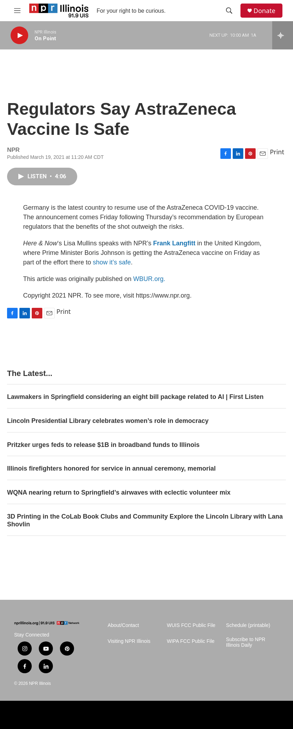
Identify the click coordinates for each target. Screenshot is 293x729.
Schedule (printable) (248, 625)
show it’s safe (112, 262)
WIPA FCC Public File (190, 641)
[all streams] (282, 35)
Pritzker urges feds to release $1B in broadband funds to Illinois (103, 444)
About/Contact (123, 625)
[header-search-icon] (229, 10)
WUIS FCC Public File (191, 625)
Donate (264, 10)
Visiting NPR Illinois (129, 641)
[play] (19, 35)
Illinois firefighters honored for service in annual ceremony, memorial (111, 468)
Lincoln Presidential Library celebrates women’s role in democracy (108, 420)
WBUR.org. (149, 278)
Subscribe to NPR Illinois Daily (245, 642)
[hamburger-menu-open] (17, 11)
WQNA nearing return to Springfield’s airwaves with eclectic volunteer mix (119, 492)
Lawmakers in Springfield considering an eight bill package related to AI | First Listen (135, 396)
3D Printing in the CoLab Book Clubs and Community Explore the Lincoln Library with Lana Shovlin (145, 520)
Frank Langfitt (174, 243)
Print (277, 152)
